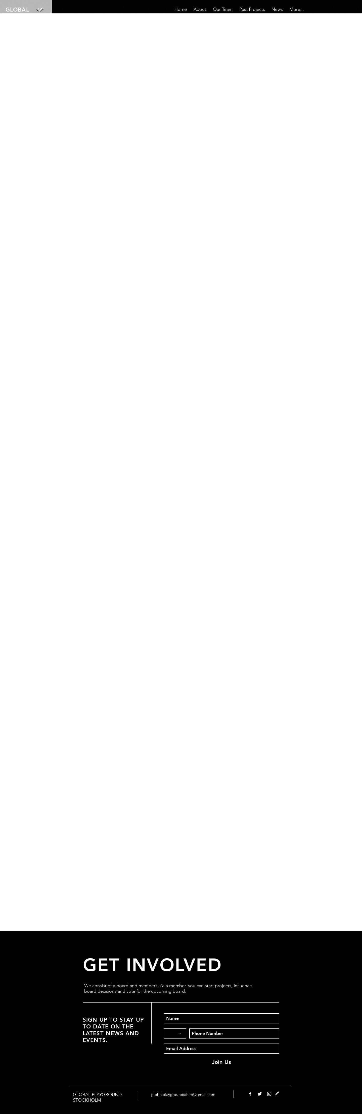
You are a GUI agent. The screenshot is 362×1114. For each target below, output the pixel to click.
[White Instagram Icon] (269, 1094)
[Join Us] (221, 1062)
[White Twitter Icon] (259, 1094)
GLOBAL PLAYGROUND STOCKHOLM (97, 1097)
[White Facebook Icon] (250, 1094)
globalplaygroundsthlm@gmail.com (183, 1094)
